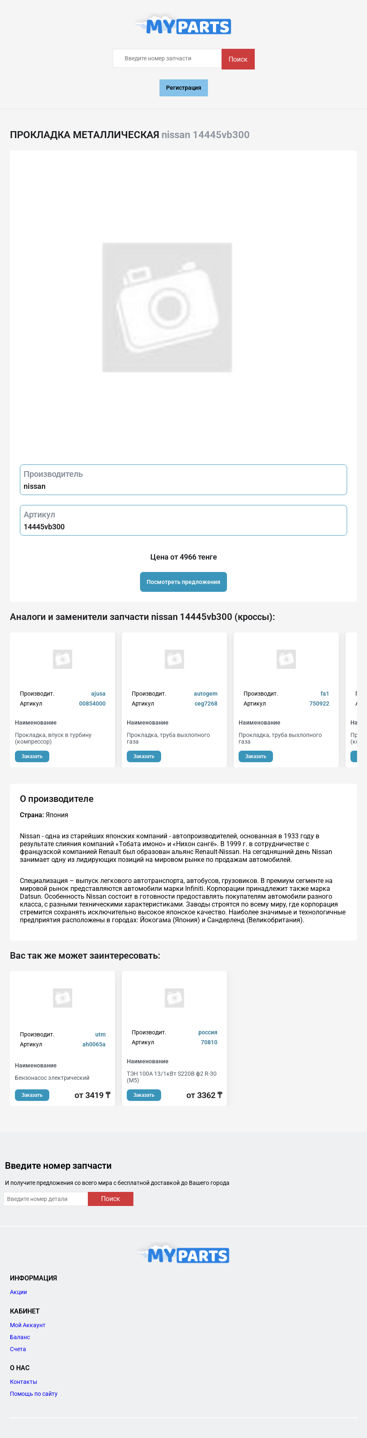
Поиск (238, 59)
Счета (18, 1349)
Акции (18, 1292)
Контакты (23, 1381)
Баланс (20, 1337)
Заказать (32, 756)
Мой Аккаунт (28, 1325)
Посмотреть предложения (183, 582)
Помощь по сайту (34, 1393)
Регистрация (183, 87)
